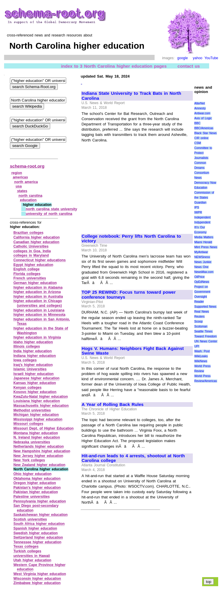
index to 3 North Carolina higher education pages (114, 66)
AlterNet (199, 103)
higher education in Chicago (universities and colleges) (37, 303)
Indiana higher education (34, 356)
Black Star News (205, 133)
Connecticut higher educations (39, 260)
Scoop (198, 321)
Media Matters (203, 237)
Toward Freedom (205, 336)
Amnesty (200, 108)
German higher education (35, 283)
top (208, 581)
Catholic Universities (30, 246)
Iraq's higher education (33, 365)
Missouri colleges (28, 424)
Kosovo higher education (34, 392)
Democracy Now (205, 182)
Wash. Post (201, 351)
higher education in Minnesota (39, 315)
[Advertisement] (131, 185)
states (22, 191)
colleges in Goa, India (32, 251)
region (16, 173)
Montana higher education (35, 433)
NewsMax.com (204, 272)
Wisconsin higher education (37, 579)
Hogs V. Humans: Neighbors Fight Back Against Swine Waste (133, 351)
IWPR (198, 212)
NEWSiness (202, 257)
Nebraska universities (31, 442)
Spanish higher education (35, 528)
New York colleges (29, 460)
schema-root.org (27, 166)
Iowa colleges (25, 360)
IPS (196, 207)
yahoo (197, 58)
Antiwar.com (202, 113)
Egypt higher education (33, 265)
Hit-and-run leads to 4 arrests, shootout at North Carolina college (133, 458)
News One (201, 267)
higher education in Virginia (37, 337)
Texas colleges (25, 546)
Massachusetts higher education (41, 406)
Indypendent (202, 222)
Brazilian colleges (28, 233)
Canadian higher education (36, 242)
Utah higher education (32, 560)
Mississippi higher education (37, 419)
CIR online (201, 138)
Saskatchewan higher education (40, 515)
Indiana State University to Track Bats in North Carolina (131, 96)
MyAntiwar (201, 252)
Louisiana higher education (36, 401)
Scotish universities (30, 519)
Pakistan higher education (35, 492)
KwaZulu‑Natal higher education (40, 397)
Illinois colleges (26, 346)
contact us (189, 66)
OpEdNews (201, 281)
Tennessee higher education (37, 542)
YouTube (211, 58)
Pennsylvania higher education (39, 501)
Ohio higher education (32, 474)
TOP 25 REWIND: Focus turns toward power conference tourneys (129, 294)
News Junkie (202, 262)
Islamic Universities (30, 369)
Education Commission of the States (204, 192)
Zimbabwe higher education (37, 583)
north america (26, 182)
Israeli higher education (33, 374)
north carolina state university (51, 209)
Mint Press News (205, 247)
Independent (202, 217)
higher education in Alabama (37, 288)
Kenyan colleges (27, 388)
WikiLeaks (201, 356)
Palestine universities (31, 497)
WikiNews (200, 361)
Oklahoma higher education (36, 479)
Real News (201, 311)
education (28, 200)
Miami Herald (203, 242)
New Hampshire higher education (41, 451)
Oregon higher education (34, 483)
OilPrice (199, 277)
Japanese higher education (36, 378)
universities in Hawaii (31, 556)
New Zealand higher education (39, 465)
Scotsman (200, 326)
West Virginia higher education (39, 574)
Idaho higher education (33, 342)
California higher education (36, 237)
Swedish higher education (35, 533)
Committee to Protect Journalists (203, 153)
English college (26, 269)
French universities (29, 278)
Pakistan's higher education (37, 488)
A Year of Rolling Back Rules (113, 404)
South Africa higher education (39, 524)
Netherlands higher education (38, 446)
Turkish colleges (27, 551)
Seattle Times (203, 331)
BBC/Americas (203, 128)
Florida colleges (27, 274)
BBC (197, 123)
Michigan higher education (36, 415)
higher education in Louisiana (38, 310)
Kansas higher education (34, 383)
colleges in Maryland (31, 255)
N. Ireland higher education (36, 437)
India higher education (32, 351)
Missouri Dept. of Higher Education (43, 428)
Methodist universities (32, 410)
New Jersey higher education (38, 456)
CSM (197, 143)
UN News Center (205, 341)
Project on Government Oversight (202, 291)
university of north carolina (49, 214)
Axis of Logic (203, 118)
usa (19, 186)
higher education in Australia (38, 297)
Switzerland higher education (38, 537)
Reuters (199, 316)
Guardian (200, 202)
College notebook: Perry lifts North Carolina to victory (131, 239)
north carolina (31, 196)
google (182, 58)
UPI (196, 346)
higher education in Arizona (37, 292)
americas (20, 177)
